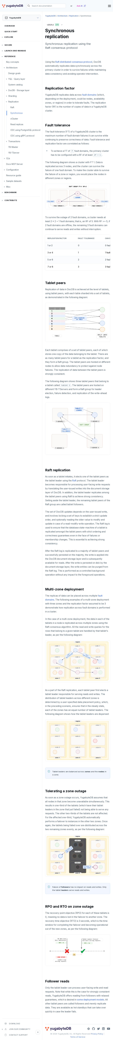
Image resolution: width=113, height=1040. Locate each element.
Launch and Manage (15, 51)
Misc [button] (8, 187)
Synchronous (16, 113)
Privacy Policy (97, 1034)
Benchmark (11, 192)
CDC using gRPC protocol (22, 135)
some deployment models (90, 999)
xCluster (14, 118)
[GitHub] (93, 1029)
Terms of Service (77, 1037)
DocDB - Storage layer (18, 90)
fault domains (89, 94)
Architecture (11, 67)
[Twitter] (98, 1029)
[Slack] (88, 1029)
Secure (8, 45)
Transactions (14, 141)
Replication (13, 101)
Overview (10, 26)
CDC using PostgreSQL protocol (25, 130)
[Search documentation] (46, 6)
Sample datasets (14, 181)
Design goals (14, 73)
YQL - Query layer (16, 79)
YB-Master (13, 147)
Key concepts (12, 62)
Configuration (12, 169)
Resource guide (13, 175)
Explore (9, 37)
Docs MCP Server (14, 164)
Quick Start (11, 31)
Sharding (12, 96)
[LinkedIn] (103, 1029)
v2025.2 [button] (55, 24)
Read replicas (16, 124)
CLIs (8, 158)
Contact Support (16, 1035)
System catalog (15, 84)
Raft (12, 107)
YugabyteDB (50, 16)
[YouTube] (108, 1029)
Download (12, 1023)
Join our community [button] (17, 1029)
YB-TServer (13, 152)
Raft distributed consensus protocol (73, 62)
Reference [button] (10, 56)
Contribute (11, 200)
